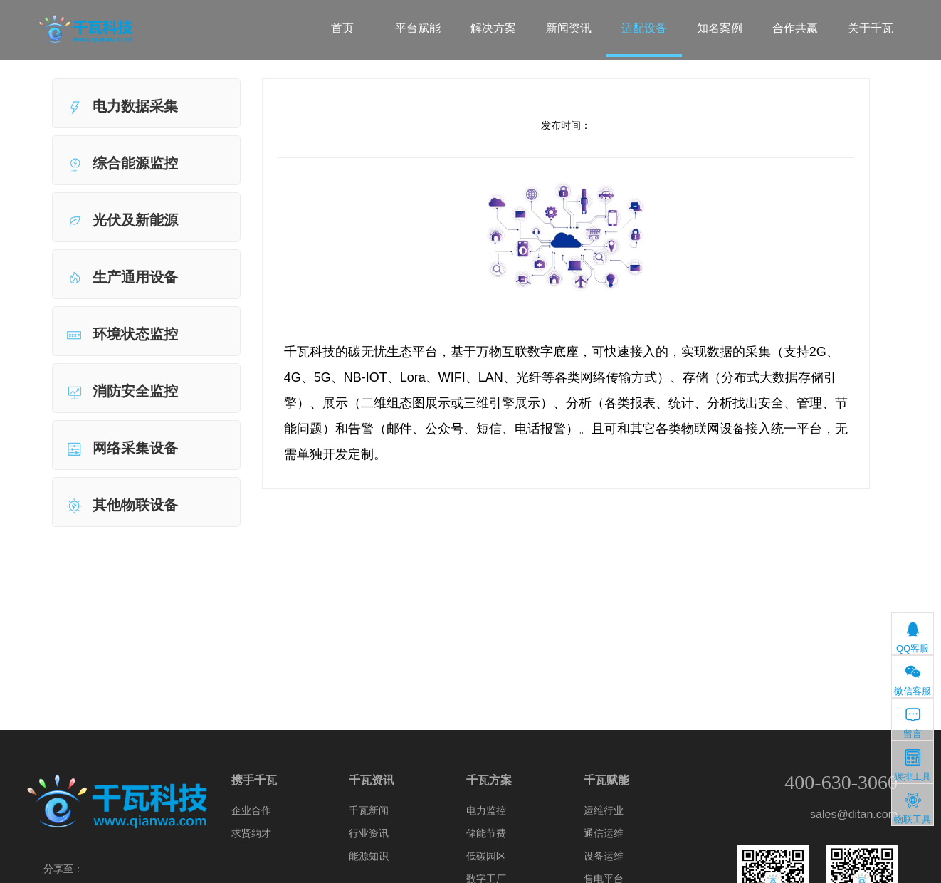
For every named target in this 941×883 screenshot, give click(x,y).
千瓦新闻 (369, 810)
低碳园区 (486, 856)
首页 (342, 28)
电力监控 (486, 810)
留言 (912, 722)
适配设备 (644, 28)
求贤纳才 (251, 833)
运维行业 (604, 810)
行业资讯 (369, 833)
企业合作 (251, 810)
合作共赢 (795, 28)
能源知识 (369, 856)
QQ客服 (912, 637)
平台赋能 (418, 28)
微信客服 (912, 679)
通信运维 (604, 833)
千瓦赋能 (606, 780)
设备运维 (604, 856)
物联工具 (912, 808)
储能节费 (486, 833)
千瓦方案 (489, 780)
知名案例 (719, 28)
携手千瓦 (254, 780)
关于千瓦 (870, 28)
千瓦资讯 (371, 780)
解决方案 (493, 28)
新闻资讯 (569, 28)
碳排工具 (912, 765)
